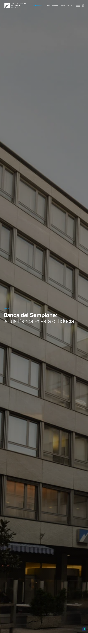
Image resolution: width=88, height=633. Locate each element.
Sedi (48, 5)
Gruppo (55, 5)
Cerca (72, 5)
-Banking (38, 5)
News (63, 5)
